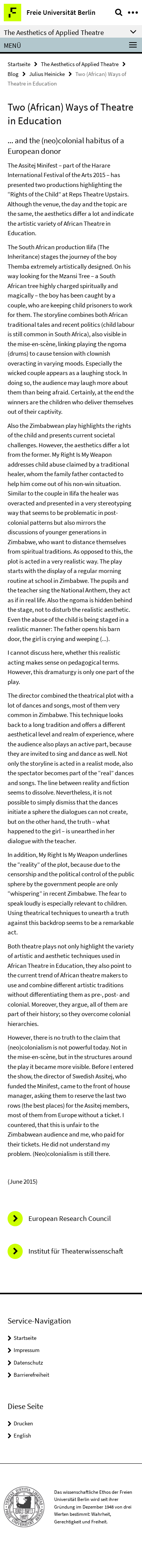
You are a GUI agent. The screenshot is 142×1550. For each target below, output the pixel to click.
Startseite (19, 64)
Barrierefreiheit (31, 1374)
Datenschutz (28, 1362)
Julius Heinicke (47, 74)
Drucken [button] (23, 1423)
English (22, 1435)
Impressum (26, 1350)
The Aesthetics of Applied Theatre (80, 64)
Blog (13, 74)
